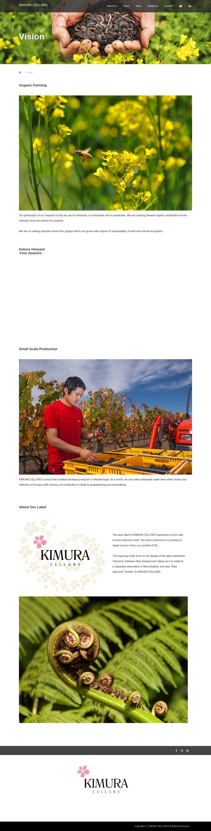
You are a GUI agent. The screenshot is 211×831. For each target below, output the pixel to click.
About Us (112, 6)
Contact (169, 6)
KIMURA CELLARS (33, 5)
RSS (187, 750)
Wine (138, 6)
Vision (126, 6)
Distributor (153, 6)
